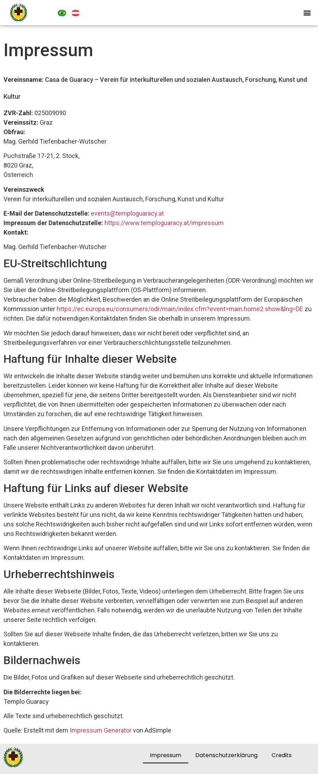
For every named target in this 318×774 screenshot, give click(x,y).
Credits (282, 755)
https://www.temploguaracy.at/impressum (164, 223)
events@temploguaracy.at (127, 213)
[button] (307, 12)
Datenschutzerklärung (226, 755)
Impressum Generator (101, 730)
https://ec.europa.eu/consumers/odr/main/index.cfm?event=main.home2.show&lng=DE (180, 309)
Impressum (165, 755)
